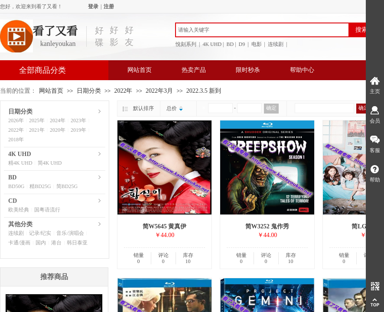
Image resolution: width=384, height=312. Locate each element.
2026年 (16, 120)
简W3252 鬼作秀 (267, 226)
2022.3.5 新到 (203, 91)
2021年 (37, 130)
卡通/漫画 (19, 243)
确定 (271, 108)
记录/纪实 (40, 233)
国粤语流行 (47, 210)
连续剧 (16, 233)
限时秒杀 (248, 70)
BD (12, 177)
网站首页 (139, 70)
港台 (56, 243)
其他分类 (20, 224)
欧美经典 (18, 210)
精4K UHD (20, 163)
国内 (41, 243)
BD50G (16, 186)
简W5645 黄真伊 (165, 226)
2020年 (57, 130)
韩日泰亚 (77, 243)
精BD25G (40, 186)
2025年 (37, 120)
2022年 (123, 91)
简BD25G (67, 186)
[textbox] (262, 30)
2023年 (78, 120)
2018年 (16, 139)
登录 (93, 6)
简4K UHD (50, 163)
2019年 (78, 130)
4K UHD (19, 154)
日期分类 (89, 91)
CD (12, 201)
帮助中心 (302, 70)
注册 (109, 6)
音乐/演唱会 (70, 233)
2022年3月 (159, 91)
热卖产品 (194, 70)
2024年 (57, 120)
